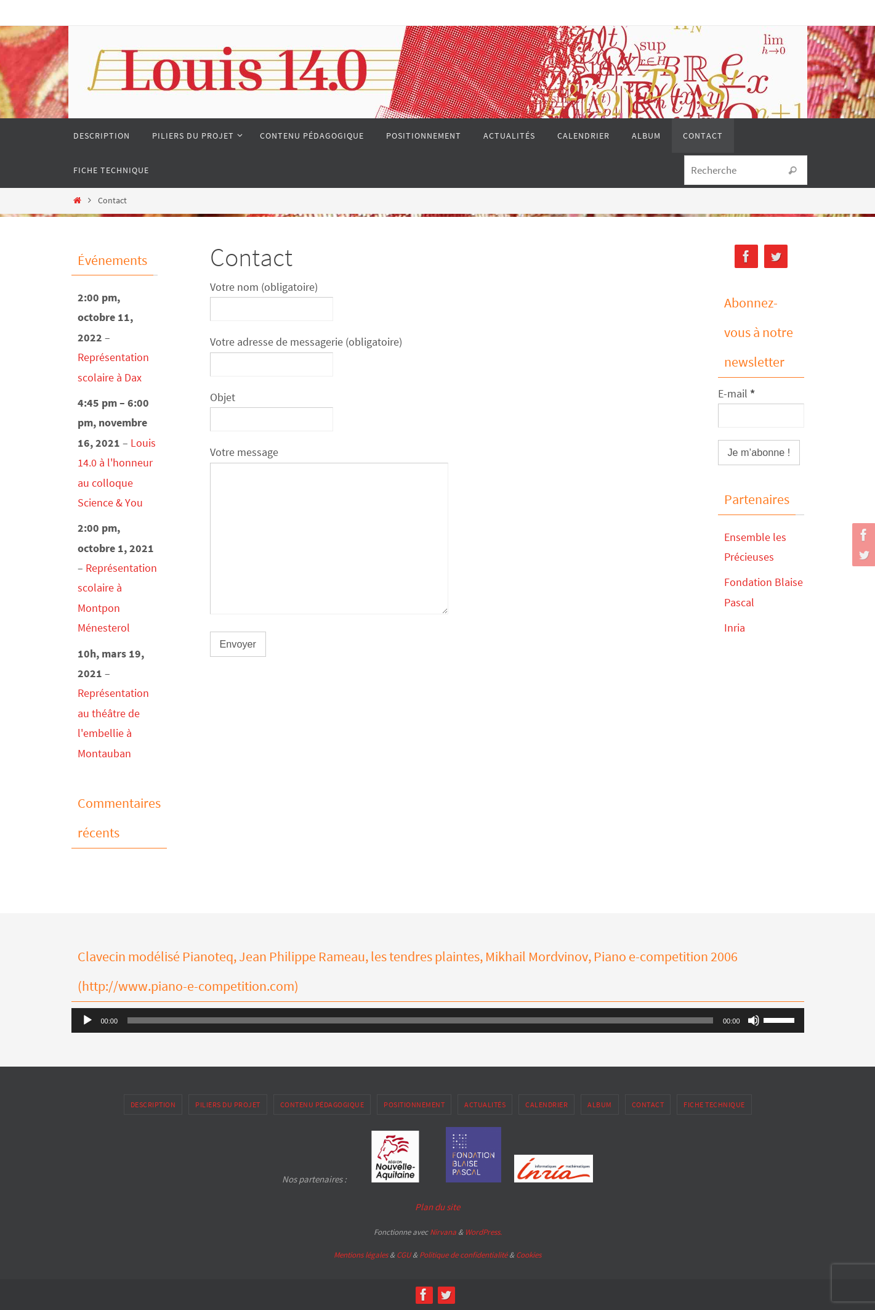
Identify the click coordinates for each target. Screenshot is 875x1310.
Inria (734, 627)
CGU (404, 1255)
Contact (648, 1104)
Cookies (528, 1255)
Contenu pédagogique (322, 1104)
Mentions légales (361, 1255)
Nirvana (443, 1232)
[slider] (420, 1020)
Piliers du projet (227, 1104)
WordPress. (483, 1232)
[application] (437, 1020)
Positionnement (414, 1104)
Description (153, 1104)
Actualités (485, 1104)
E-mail (736, 393)
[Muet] (754, 1020)
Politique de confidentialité (463, 1255)
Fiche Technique (714, 1104)
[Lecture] (87, 1020)
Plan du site (437, 1207)
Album (599, 1104)
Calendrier (546, 1104)
